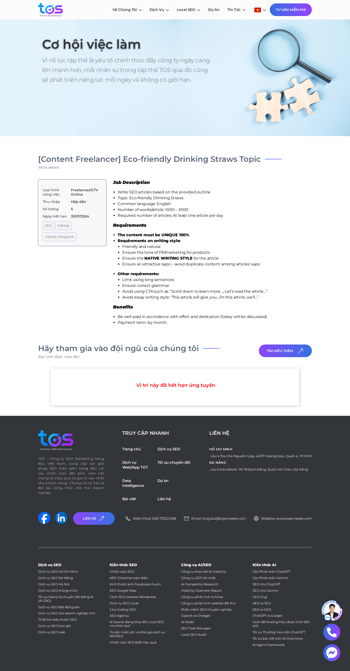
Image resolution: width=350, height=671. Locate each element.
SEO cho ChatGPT (266, 584)
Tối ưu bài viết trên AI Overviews (278, 638)
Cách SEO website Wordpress (133, 597)
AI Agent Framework (269, 645)
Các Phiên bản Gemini (270, 578)
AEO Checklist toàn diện (129, 578)
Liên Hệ (94, 518)
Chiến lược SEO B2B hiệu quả (133, 642)
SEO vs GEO (262, 609)
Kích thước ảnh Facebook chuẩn (135, 584)
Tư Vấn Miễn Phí (291, 10)
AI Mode (187, 622)
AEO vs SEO (262, 603)
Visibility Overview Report (201, 590)
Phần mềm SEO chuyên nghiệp (206, 609)
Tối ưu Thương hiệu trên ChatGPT (279, 632)
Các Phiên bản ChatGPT (271, 571)
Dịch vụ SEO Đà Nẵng (55, 578)
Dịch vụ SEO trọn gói (54, 626)
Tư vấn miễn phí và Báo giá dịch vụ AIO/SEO (137, 634)
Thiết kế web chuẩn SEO (57, 619)
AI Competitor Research (200, 584)
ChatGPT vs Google (267, 615)
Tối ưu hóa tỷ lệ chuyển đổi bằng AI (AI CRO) (65, 599)
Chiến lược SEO (122, 571)
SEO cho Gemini (266, 590)
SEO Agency (119, 615)
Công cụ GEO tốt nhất (198, 578)
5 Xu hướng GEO (123, 609)
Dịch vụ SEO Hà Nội (54, 584)
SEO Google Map (123, 590)
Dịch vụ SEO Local (124, 603)
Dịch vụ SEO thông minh (58, 590)
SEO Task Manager (196, 628)
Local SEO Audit (194, 634)
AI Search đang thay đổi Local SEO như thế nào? (137, 624)
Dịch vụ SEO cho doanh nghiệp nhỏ (66, 613)
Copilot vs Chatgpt (195, 615)
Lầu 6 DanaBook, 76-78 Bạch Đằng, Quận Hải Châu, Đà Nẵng (259, 469)
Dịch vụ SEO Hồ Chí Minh (58, 571)
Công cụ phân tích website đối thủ (208, 603)
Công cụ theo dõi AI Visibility (203, 571)
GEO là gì (260, 597)
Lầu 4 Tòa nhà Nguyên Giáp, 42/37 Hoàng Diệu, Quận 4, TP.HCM (261, 456)
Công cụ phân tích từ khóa (202, 597)
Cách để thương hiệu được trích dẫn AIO (281, 624)
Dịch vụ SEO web (51, 632)
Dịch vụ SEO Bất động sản (59, 607)
